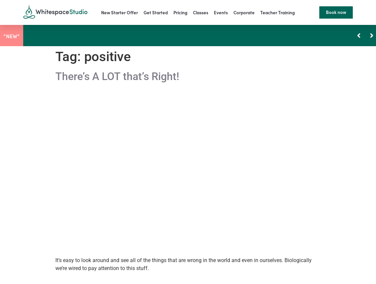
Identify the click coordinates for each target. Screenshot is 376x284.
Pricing (180, 12)
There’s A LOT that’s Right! (117, 76)
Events (221, 12)
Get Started (156, 12)
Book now (336, 12)
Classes (200, 12)
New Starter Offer (119, 12)
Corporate (244, 12)
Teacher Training (277, 12)
